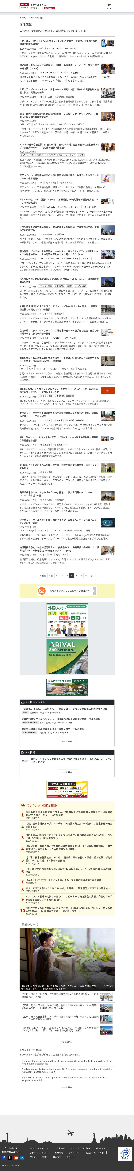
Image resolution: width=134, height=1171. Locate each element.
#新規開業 (57, 313)
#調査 (80, 155)
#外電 (87, 530)
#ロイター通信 (46, 234)
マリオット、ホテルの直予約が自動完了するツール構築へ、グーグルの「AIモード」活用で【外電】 (59, 521)
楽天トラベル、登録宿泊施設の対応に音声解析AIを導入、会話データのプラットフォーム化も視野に (59, 177)
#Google (30, 530)
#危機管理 (59, 234)
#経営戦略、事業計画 (64, 96)
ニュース (30, 17)
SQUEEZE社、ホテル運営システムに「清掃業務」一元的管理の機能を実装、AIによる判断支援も (59, 201)
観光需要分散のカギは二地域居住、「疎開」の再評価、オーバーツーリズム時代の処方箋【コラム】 (59, 66)
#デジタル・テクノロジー (51, 48)
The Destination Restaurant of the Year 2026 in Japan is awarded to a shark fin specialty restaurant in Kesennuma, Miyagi (67, 1070)
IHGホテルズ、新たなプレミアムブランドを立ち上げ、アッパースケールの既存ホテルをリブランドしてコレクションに (59, 390)
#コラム (64, 72)
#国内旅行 (41, 155)
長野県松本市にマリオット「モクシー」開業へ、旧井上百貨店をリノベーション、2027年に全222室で (58, 494)
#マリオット (45, 313)
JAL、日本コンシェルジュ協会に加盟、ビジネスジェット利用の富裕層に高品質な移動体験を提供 (59, 439)
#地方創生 (75, 72)
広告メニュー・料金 (95, 1152)
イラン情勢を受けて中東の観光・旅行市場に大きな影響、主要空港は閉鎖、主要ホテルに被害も (59, 228)
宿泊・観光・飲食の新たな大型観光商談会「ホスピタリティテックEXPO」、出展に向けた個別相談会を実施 (59, 115)
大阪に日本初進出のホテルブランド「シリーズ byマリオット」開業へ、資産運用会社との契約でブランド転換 (59, 308)
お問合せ (70, 1156)
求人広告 (57, 1156)
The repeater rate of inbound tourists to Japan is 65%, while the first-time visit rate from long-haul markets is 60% (67, 1062)
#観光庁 (52, 155)
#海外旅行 (59, 286)
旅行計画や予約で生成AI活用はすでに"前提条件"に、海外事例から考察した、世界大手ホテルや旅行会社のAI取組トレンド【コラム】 (59, 549)
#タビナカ (86, 258)
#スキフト (41, 530)
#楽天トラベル (65, 182)
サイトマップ (74, 1152)
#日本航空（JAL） (61, 444)
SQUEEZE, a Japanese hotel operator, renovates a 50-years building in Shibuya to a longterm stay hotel (64, 1079)
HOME (22, 17)
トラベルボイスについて (40, 1148)
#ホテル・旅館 (71, 48)
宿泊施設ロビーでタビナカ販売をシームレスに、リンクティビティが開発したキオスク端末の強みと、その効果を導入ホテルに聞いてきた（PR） (59, 253)
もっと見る (67, 741)
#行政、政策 (80, 286)
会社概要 (61, 1148)
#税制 (69, 286)
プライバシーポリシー (39, 1152)
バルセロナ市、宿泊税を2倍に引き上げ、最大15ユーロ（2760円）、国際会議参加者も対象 (59, 280)
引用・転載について (104, 1148)
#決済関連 (82, 368)
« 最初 (43, 575)
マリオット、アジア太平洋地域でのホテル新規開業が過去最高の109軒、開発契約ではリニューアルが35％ (59, 414)
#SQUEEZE (50, 206)
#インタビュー (52, 258)
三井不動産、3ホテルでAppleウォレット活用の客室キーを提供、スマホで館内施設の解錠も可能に (58, 42)
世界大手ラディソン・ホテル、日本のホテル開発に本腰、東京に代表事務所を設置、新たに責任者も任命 (59, 91)
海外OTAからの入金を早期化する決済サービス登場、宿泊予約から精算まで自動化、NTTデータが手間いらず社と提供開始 (59, 359)
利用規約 (59, 1152)
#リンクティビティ (70, 258)
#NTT (23, 368)
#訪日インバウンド (67, 155)
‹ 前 (51, 575)
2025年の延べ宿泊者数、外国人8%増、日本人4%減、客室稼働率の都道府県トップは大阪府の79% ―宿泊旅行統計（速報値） (59, 146)
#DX (28, 124)
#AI (22, 124)
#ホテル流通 (51, 182)
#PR (41, 258)
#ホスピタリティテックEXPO (71, 124)
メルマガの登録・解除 (80, 1148)
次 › (92, 575)
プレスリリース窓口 (38, 1156)
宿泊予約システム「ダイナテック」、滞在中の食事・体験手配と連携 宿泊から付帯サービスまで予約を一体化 (59, 332)
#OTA (31, 368)
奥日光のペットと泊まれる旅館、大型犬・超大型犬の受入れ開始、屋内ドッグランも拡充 (59, 466)
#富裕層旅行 (45, 444)
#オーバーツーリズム (49, 72)
